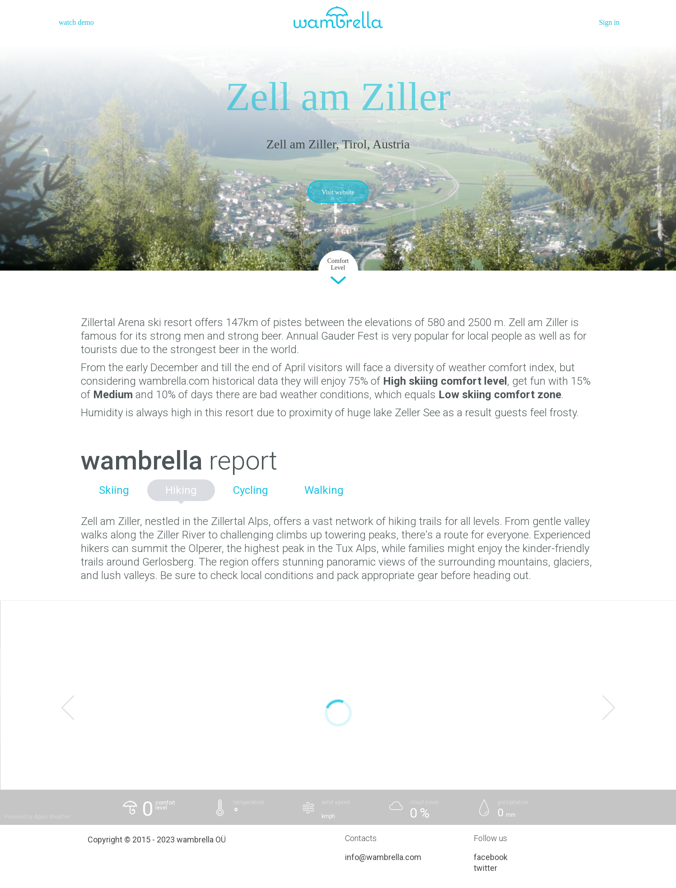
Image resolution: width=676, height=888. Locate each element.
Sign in (609, 22)
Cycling (250, 490)
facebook (491, 857)
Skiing (114, 490)
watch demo (76, 22)
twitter (485, 868)
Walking (324, 490)
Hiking (181, 490)
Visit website (338, 192)
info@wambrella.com (383, 857)
